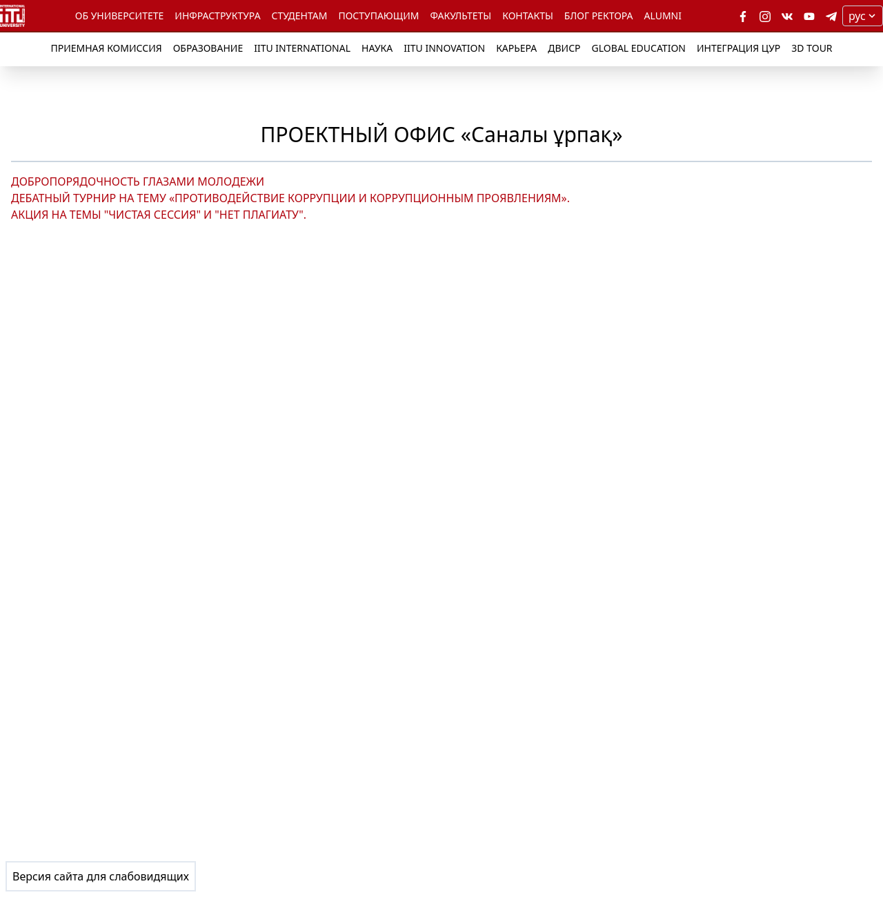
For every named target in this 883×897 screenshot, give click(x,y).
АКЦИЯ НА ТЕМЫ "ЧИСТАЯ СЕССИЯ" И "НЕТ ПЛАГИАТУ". (158, 214)
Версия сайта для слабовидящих (100, 876)
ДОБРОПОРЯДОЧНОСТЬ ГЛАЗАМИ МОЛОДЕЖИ (137, 181)
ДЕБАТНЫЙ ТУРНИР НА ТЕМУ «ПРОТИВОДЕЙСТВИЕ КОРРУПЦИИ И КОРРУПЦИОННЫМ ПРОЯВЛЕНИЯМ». (290, 198)
